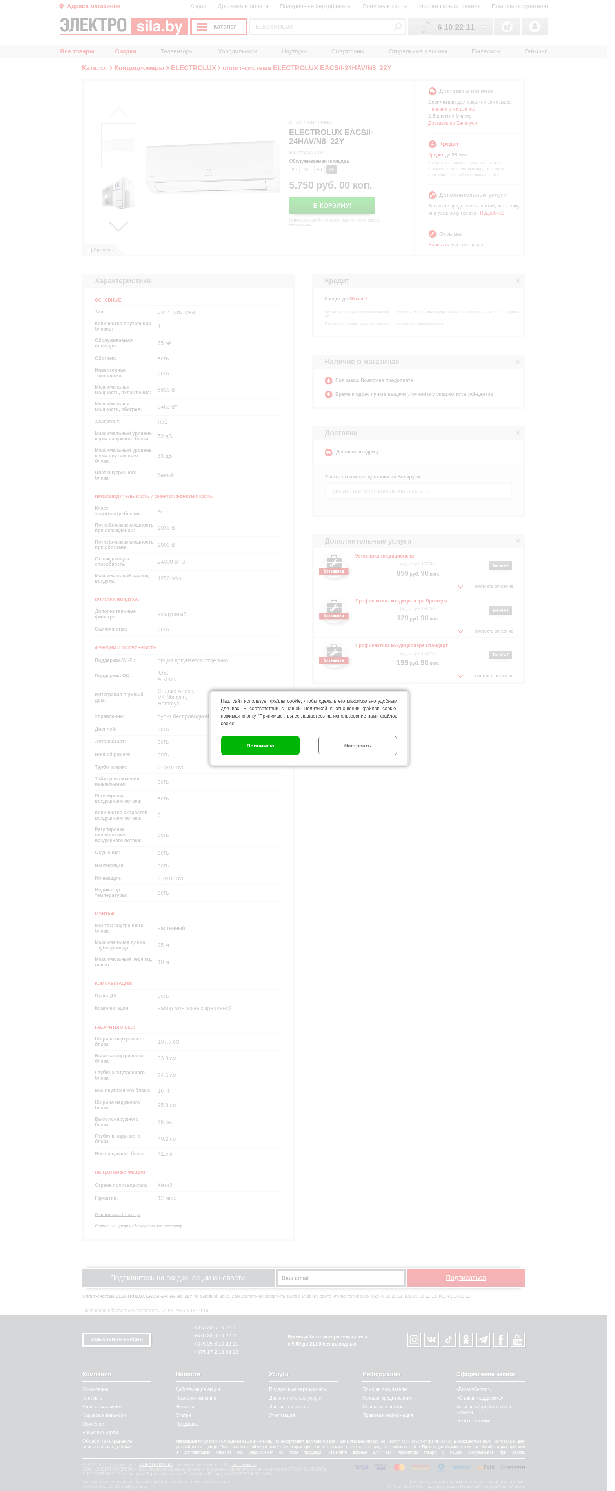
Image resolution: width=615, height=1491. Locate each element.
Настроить (357, 746)
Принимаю (261, 746)
